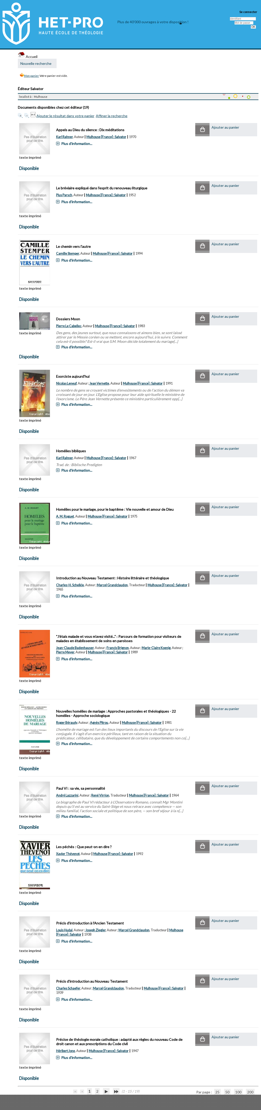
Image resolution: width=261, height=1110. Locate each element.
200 (250, 1092)
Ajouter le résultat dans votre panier (65, 116)
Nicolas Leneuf (66, 383)
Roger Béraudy (66, 723)
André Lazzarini (67, 795)
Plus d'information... (76, 143)
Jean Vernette (99, 383)
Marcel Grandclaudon (112, 585)
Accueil (27, 56)
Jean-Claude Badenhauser (75, 648)
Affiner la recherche (111, 116)
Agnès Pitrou (99, 723)
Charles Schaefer (68, 988)
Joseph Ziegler (95, 930)
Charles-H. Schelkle (70, 585)
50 (227, 1092)
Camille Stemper (67, 253)
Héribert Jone (65, 1051)
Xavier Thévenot (68, 854)
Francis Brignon (118, 648)
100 (238, 1092)
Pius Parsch (64, 195)
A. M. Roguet (65, 516)
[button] (202, 129)
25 (217, 1092)
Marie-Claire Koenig (156, 648)
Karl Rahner (64, 137)
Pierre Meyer (65, 652)
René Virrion (100, 795)
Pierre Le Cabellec (68, 326)
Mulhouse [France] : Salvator (106, 137)
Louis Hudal (64, 930)
